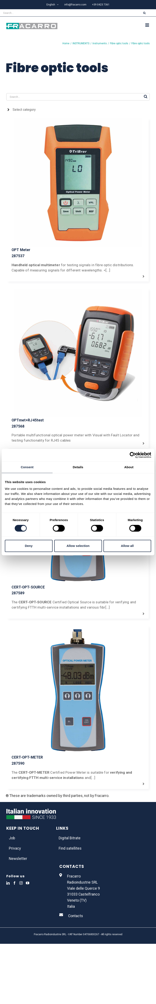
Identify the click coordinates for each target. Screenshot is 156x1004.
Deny (29, 546)
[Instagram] (21, 883)
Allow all (127, 546)
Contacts (75, 916)
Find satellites (70, 848)
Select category (24, 110)
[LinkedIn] (8, 883)
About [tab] (129, 467)
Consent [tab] (27, 467)
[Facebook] (14, 883)
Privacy (15, 848)
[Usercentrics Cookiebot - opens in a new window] (132, 455)
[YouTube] (27, 883)
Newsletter (18, 859)
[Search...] (66, 13)
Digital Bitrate (70, 838)
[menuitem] (52, 4)
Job (12, 838)
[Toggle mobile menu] (147, 25)
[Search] (144, 13)
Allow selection (77, 546)
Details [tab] (78, 467)
